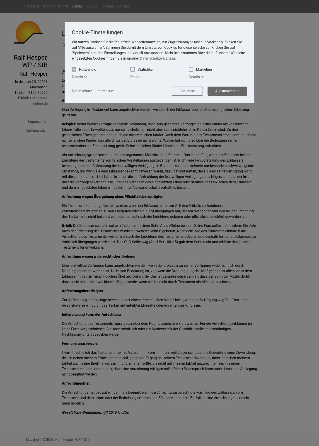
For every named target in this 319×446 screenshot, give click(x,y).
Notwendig (84, 69)
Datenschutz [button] (82, 91)
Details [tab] (79, 77)
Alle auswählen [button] (227, 91)
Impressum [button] (105, 91)
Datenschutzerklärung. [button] (158, 58)
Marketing (200, 69)
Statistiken (142, 69)
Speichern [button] (187, 91)
